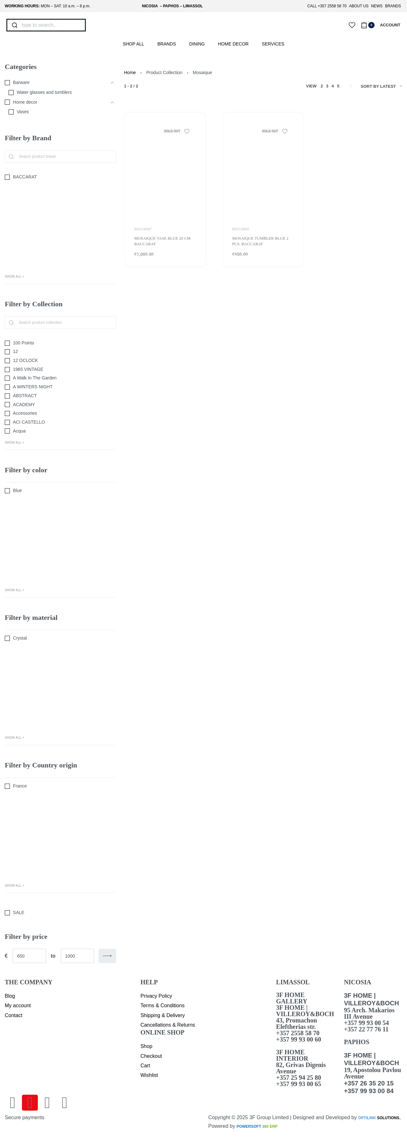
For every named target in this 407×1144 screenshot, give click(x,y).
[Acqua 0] (60, 431)
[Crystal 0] (60, 638)
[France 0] (60, 786)
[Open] (352, 25)
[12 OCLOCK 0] (60, 360)
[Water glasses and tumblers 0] (58, 92)
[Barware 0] (56, 83)
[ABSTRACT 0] (60, 396)
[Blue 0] (60, 491)
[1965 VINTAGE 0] (60, 369)
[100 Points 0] (60, 343)
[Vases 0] (58, 112)
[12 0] (60, 352)
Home (130, 72)
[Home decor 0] (56, 102)
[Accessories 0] (60, 413)
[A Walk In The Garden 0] (60, 378)
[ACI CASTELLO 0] (60, 422)
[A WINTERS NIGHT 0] (60, 387)
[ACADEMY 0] (60, 405)
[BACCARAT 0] (60, 177)
